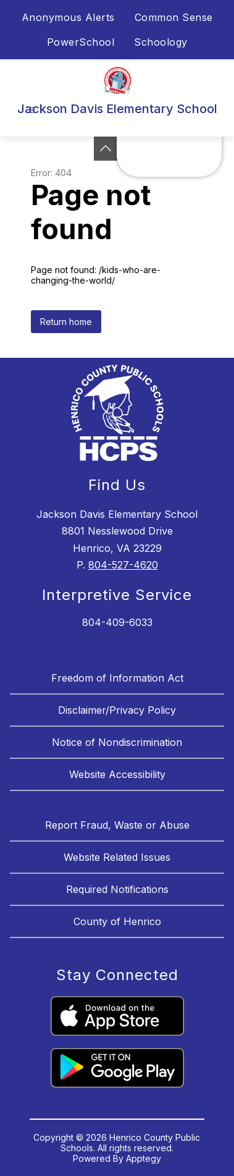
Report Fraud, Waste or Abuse (117, 825)
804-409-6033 (117, 622)
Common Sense (174, 17)
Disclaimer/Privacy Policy (117, 710)
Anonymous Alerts (68, 17)
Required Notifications (117, 889)
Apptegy (143, 1158)
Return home (66, 321)
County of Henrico (117, 921)
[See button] (105, 149)
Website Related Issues (117, 857)
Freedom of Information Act (117, 678)
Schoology (161, 42)
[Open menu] (32, 110)
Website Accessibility (117, 774)
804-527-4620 (123, 565)
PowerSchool (81, 42)
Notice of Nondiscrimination (117, 742)
